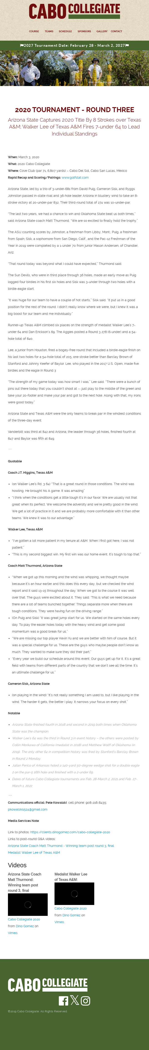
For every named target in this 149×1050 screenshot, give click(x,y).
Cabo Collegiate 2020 (24, 919)
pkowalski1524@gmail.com (27, 809)
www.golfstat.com (75, 177)
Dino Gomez (25, 926)
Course (34, 31)
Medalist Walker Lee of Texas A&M (34, 852)
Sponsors (84, 31)
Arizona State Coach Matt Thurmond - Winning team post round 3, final (61, 846)
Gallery (102, 31)
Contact (116, 31)
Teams (49, 31)
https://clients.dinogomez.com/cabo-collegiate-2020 (70, 832)
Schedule (65, 31)
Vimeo (12, 933)
